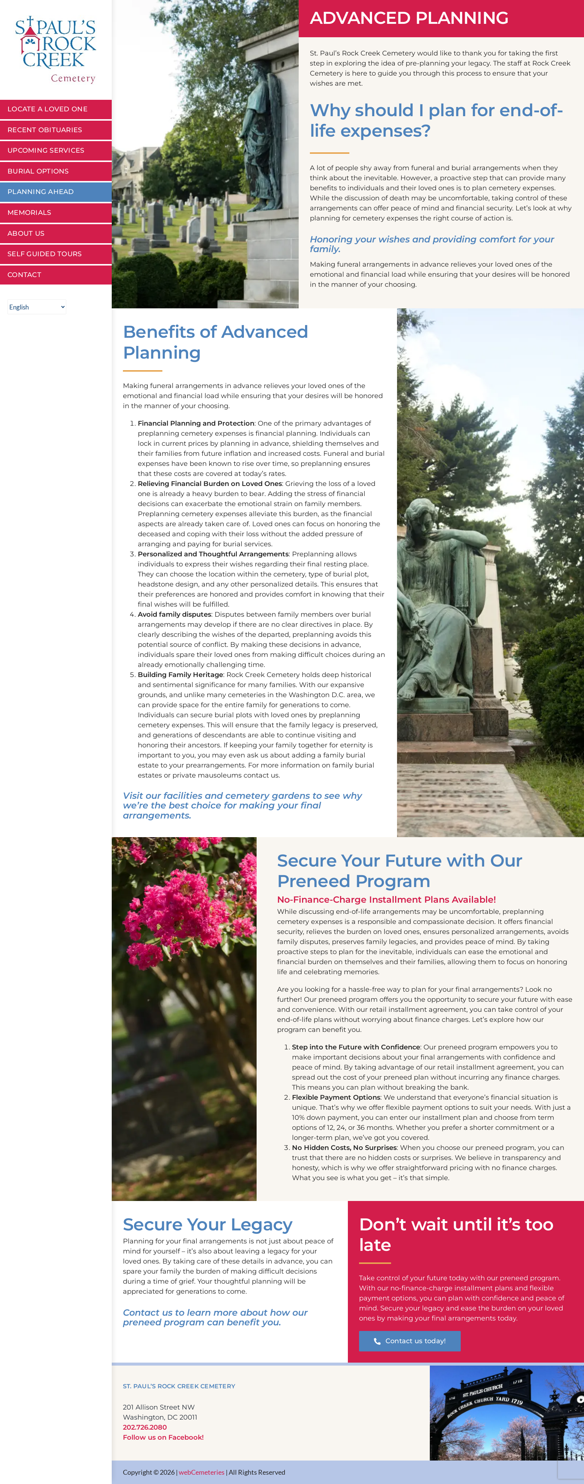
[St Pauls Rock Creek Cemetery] (55, 18)
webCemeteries (202, 1472)
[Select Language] (36, 306)
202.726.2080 (145, 1427)
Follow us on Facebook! (163, 1437)
